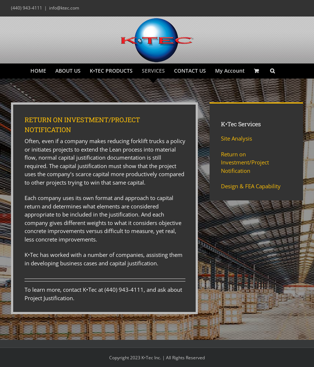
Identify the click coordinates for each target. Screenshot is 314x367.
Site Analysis (236, 138)
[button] (272, 70)
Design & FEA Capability (251, 186)
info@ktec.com (64, 8)
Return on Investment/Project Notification (245, 162)
